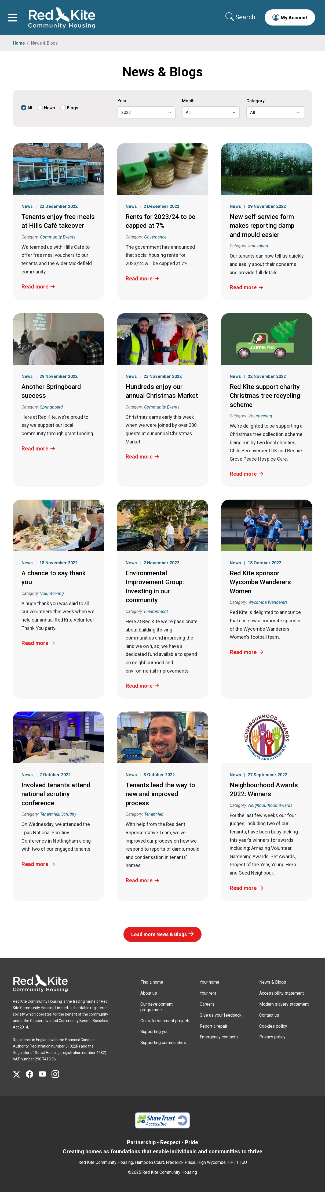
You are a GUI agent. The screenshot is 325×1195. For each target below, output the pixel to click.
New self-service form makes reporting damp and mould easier (262, 228)
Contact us (269, 1017)
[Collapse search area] (239, 18)
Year (122, 103)
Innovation (258, 248)
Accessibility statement (281, 996)
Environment (156, 614)
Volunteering (260, 418)
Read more (34, 289)
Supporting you (154, 1034)
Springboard (51, 409)
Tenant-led (49, 817)
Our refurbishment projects (165, 1023)
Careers (207, 1006)
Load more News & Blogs (159, 937)
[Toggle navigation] (14, 19)
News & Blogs (272, 985)
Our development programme (156, 1009)
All (29, 110)
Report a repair (213, 1028)
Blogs (72, 110)
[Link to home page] (63, 19)
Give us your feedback (221, 1017)
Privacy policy (272, 1039)
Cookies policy (273, 1028)
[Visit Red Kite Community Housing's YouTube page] (45, 1077)
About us (148, 996)
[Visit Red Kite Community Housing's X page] (19, 1077)
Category (255, 103)
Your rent (208, 996)
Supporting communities (163, 1045)
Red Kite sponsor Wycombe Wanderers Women (260, 585)
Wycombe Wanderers (268, 605)
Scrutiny (68, 817)
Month (188, 103)
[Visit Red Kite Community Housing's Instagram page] (58, 1077)
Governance (155, 239)
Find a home (151, 985)
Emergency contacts (219, 1039)
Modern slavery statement (284, 1006)
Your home (209, 985)
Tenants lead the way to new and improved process (160, 797)
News (49, 110)
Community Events (57, 239)
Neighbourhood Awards (270, 808)
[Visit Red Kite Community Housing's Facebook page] (32, 1077)
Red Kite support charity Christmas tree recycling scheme (265, 398)
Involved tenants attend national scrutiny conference (55, 797)
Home (19, 45)
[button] (288, 19)
